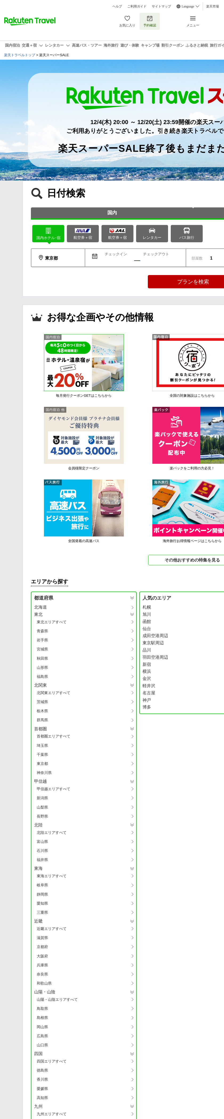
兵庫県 (42, 965)
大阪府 (42, 956)
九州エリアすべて (52, 1114)
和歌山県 (44, 983)
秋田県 (42, 658)
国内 (112, 212)
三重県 (42, 912)
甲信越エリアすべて (53, 789)
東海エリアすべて (52, 876)
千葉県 (42, 754)
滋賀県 (42, 938)
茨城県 (42, 702)
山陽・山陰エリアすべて (57, 999)
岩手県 (42, 640)
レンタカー (152, 233)
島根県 (42, 1017)
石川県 (42, 851)
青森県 (42, 631)
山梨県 (42, 807)
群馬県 (42, 720)
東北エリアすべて (52, 622)
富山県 (42, 841)
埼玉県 (42, 745)
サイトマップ (161, 6)
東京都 (42, 763)
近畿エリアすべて (52, 929)
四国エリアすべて (52, 1061)
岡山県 (42, 1027)
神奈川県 (44, 772)
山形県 (42, 667)
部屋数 (197, 258)
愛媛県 (42, 1089)
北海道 (40, 607)
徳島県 (42, 1070)
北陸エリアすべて (52, 832)
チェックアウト (156, 254)
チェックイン (116, 254)
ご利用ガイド (136, 6)
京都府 (42, 947)
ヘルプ (117, 6)
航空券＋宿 (83, 234)
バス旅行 (186, 233)
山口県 (42, 1045)
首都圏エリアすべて (53, 736)
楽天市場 (212, 6)
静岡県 (42, 894)
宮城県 (42, 649)
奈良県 (42, 974)
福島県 (42, 676)
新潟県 (42, 798)
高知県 (42, 1098)
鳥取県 (42, 1008)
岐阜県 (42, 885)
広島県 (42, 1036)
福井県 (42, 860)
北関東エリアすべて (53, 693)
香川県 (42, 1079)
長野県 (42, 816)
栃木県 (42, 711)
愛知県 (42, 903)
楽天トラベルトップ (19, 55)
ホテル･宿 (48, 233)
